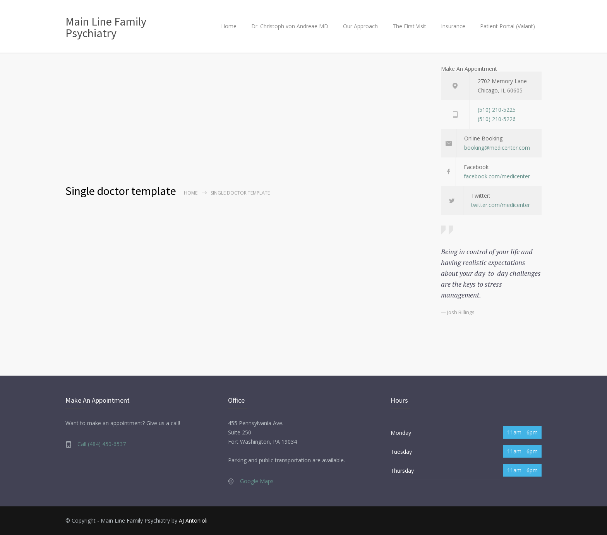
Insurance (453, 26)
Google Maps (257, 481)
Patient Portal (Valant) (507, 26)
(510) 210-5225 (497, 109)
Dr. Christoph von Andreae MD (289, 26)
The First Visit (409, 26)
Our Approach (360, 26)
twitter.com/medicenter (500, 205)
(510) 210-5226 (497, 119)
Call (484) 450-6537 (101, 444)
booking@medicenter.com (497, 147)
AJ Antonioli (193, 520)
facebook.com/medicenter (497, 176)
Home (229, 26)
